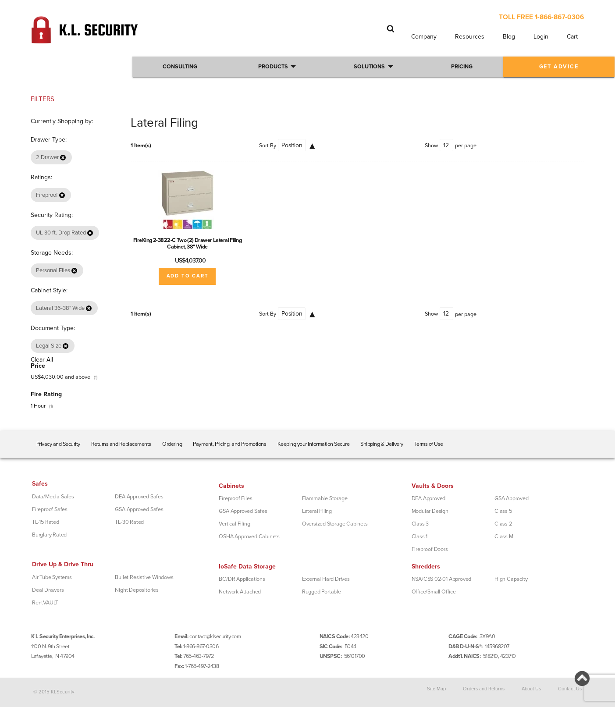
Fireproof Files (235, 498)
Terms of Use (428, 444)
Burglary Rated (49, 534)
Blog (509, 36)
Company (424, 36)
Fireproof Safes (50, 509)
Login (540, 36)
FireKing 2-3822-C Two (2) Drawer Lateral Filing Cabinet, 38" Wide (187, 243)
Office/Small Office (434, 591)
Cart (572, 36)
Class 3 (420, 523)
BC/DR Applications (242, 579)
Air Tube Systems (52, 577)
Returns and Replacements (121, 444)
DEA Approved (429, 498)
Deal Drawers (48, 589)
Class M (503, 536)
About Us (531, 689)
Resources (469, 36)
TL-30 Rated (129, 522)
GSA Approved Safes (139, 509)
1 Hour (38, 405)
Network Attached (240, 591)
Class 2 (503, 523)
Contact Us (570, 689)
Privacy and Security (58, 444)
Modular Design (430, 511)
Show (431, 145)
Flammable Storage (325, 498)
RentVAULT (45, 602)
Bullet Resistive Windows (144, 577)
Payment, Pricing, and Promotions (229, 444)
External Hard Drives (326, 579)
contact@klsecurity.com (215, 636)
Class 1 (420, 536)
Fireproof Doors (430, 549)
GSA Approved (511, 498)
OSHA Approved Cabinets (249, 536)
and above (60, 376)
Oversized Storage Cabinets (335, 523)
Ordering (172, 444)
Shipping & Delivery (381, 444)
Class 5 (503, 511)
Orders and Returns (484, 689)
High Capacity (510, 579)
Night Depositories (136, 589)
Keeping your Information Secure (313, 444)
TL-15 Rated (45, 522)
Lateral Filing (317, 511)
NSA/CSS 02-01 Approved (442, 579)
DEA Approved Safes (139, 496)
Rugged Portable (321, 591)
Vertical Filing (234, 523)
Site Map (436, 689)
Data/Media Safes (53, 496)
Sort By (267, 145)
